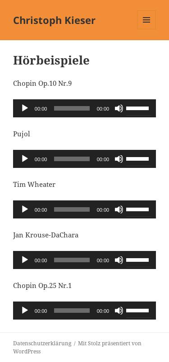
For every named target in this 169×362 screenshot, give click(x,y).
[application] (84, 108)
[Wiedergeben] (24, 108)
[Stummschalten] (118, 108)
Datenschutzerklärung (42, 343)
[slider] (71, 108)
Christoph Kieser (54, 20)
